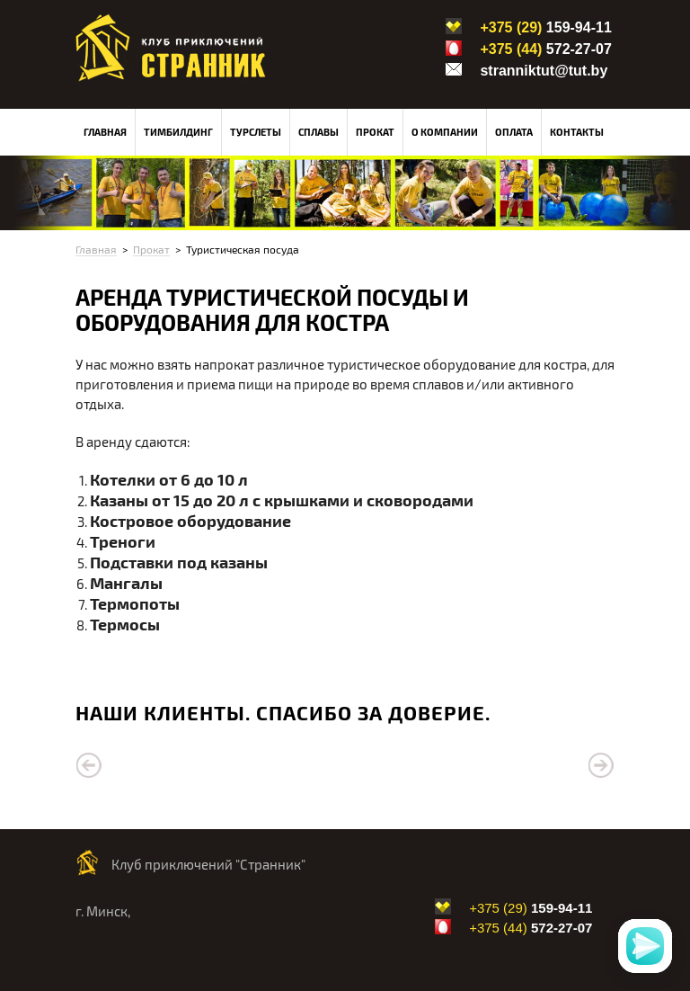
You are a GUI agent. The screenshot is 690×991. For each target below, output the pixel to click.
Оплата (514, 132)
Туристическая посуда (242, 249)
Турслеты (255, 132)
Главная (105, 132)
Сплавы (318, 132)
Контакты (577, 132)
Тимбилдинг (178, 132)
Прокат (375, 132)
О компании (444, 132)
